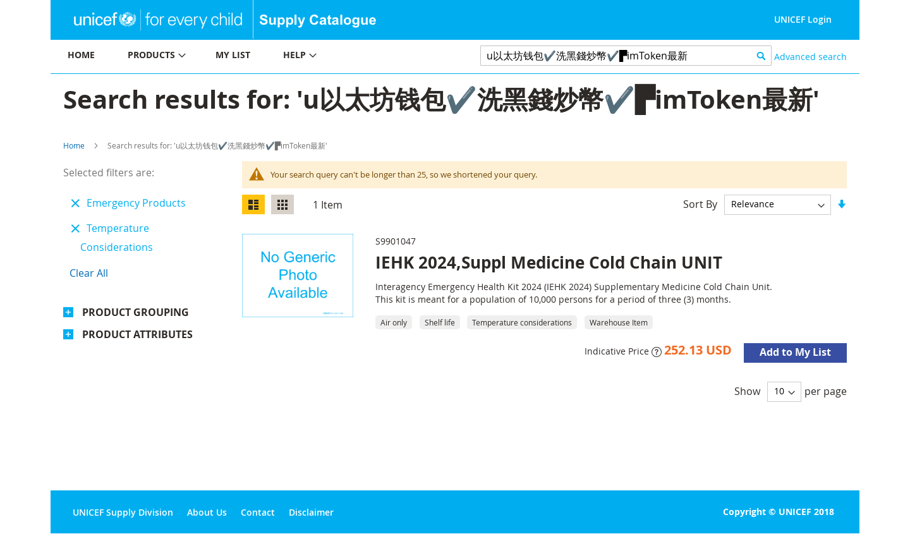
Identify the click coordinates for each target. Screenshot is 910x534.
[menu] (253, 56)
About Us (207, 512)
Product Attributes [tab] (137, 334)
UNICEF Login (803, 19)
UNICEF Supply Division (123, 512)
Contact (258, 512)
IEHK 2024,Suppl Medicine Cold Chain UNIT (548, 262)
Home (74, 145)
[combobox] (626, 56)
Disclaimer (311, 512)
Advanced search (810, 57)
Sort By (700, 203)
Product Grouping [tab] (135, 312)
